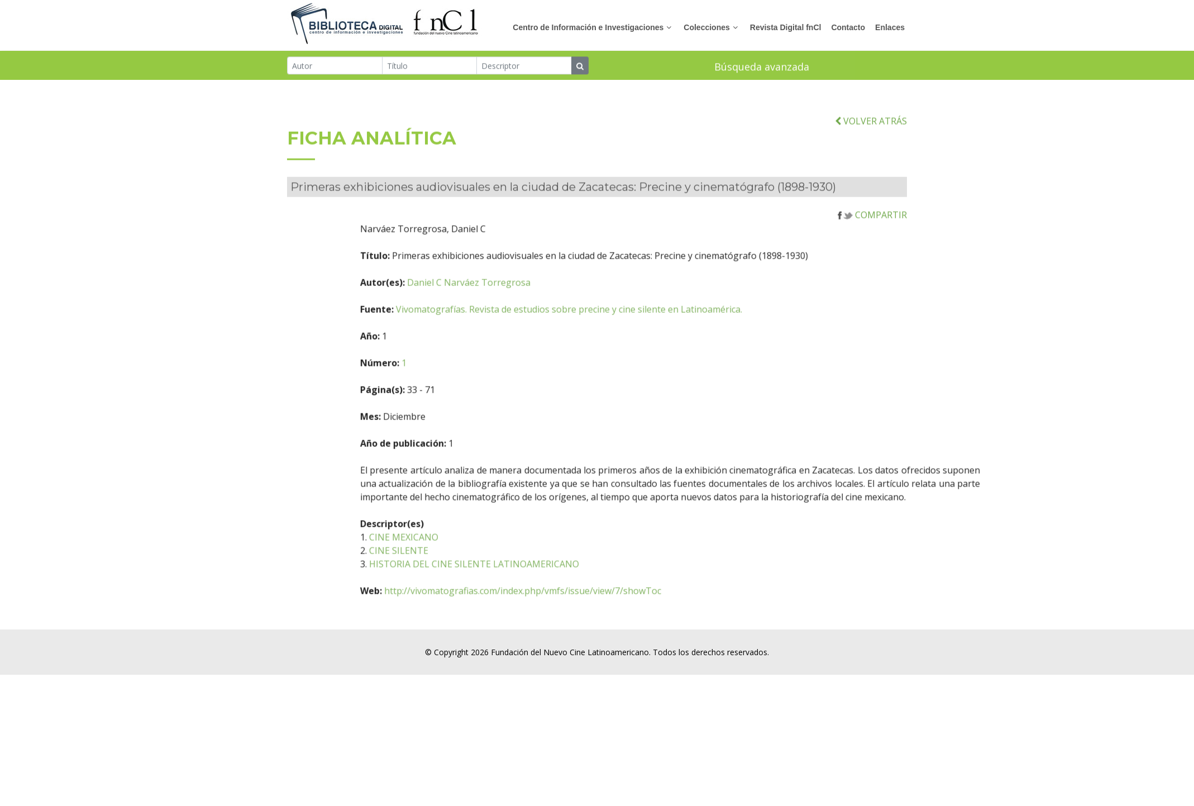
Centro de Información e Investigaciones (588, 27)
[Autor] (335, 66)
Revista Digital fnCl (786, 27)
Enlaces (890, 27)
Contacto (848, 27)
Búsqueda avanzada (761, 67)
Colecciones (706, 27)
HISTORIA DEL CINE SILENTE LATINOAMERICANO (527, 582)
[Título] (429, 66)
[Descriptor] (524, 66)
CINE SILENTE (451, 568)
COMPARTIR (872, 233)
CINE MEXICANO (456, 555)
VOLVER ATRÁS (871, 139)
